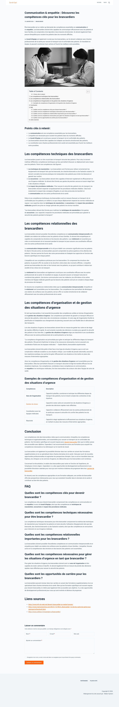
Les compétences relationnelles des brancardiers (45, 98)
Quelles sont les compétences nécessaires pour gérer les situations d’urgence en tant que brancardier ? (61, 115)
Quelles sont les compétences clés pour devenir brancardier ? (49, 109)
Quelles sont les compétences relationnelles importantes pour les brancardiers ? (55, 113)
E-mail (52, 634)
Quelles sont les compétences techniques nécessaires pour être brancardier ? (54, 111)
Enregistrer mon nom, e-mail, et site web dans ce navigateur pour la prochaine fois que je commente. (54, 657)
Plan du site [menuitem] (93, 680)
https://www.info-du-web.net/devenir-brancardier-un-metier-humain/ (50, 604)
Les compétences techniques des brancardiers (44, 96)
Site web (76, 634)
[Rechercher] (109, 2)
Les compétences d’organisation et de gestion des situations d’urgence (51, 101)
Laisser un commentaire (34, 662)
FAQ (31, 107)
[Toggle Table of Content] (87, 91)
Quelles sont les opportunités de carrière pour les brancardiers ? (50, 117)
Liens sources (34, 120)
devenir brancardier (70, 442)
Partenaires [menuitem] (84, 680)
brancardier (39, 21)
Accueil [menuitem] (99, 2)
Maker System (108, 694)
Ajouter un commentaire (34, 640)
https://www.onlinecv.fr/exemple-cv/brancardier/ (44, 612)
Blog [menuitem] (105, 2)
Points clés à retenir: (39, 94)
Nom (28, 634)
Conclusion (33, 105)
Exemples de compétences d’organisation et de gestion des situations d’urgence (55, 103)
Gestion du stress (32, 404)
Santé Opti (13, 3)
